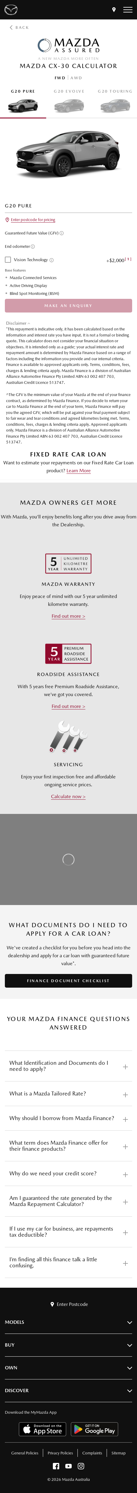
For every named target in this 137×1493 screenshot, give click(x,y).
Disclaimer (16, 323)
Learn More (79, 470)
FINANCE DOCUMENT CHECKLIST (68, 981)
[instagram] (81, 1468)
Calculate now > (68, 796)
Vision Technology (31, 259)
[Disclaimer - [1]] (128, 259)
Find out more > (68, 616)
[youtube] (68, 1468)
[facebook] (56, 1468)
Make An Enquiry (68, 305)
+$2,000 (119, 260)
